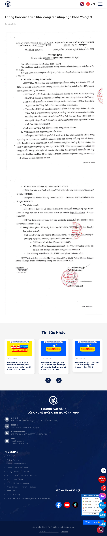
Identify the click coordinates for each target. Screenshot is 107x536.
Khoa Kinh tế (12, 491)
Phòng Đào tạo (13, 456)
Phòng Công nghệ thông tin (18, 483)
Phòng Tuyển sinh (14, 460)
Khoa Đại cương (13, 495)
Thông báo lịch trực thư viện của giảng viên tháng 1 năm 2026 (87, 364)
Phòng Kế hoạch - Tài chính (18, 472)
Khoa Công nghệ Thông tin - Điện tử (21, 487)
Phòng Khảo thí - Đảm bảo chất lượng (22, 475)
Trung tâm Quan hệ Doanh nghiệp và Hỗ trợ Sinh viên (28, 498)
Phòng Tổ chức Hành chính (17, 468)
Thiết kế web (56, 527)
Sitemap (64, 532)
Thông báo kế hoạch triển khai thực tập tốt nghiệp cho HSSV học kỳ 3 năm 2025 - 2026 (19, 366)
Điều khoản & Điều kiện (49, 532)
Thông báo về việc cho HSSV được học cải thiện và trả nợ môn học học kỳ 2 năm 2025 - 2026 (53, 366)
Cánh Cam (69, 527)
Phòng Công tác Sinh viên (17, 464)
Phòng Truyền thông (15, 479)
